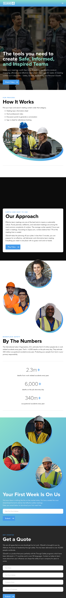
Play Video (12, 247)
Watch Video (10, 82)
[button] (62, 3)
